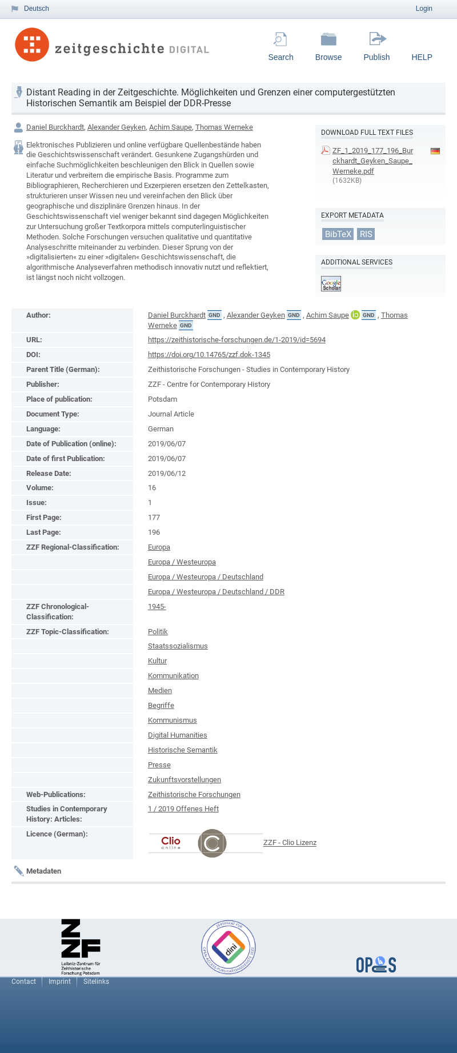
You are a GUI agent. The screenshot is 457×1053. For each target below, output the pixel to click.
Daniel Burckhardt (55, 127)
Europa (159, 547)
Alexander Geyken (116, 127)
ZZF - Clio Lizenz (289, 843)
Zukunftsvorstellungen (184, 779)
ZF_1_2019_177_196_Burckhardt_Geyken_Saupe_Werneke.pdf (372, 160)
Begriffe (161, 705)
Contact (23, 982)
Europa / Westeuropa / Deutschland (205, 576)
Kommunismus (172, 720)
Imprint (60, 982)
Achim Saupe (170, 127)
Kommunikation (173, 675)
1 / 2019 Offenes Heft (183, 808)
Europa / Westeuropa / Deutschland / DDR (216, 591)
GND (215, 315)
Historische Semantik (183, 750)
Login (424, 9)
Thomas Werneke (224, 127)
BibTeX (338, 234)
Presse (159, 764)
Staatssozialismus (178, 646)
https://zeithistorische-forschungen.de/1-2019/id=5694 (237, 339)
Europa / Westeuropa (182, 562)
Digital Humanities (177, 735)
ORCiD (355, 314)
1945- (157, 606)
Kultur (157, 660)
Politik (158, 631)
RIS (366, 234)
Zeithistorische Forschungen (194, 794)
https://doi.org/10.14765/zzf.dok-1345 (209, 354)
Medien (160, 690)
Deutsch (36, 9)
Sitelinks (96, 982)
